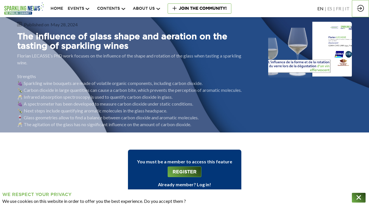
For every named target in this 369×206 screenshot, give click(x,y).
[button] (199, 8)
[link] (80, 8)
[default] (57, 8)
